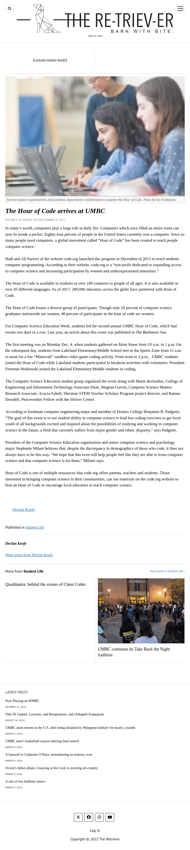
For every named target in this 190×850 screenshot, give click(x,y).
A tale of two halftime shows (25, 781)
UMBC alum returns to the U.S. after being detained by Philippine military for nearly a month (70, 728)
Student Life (34, 527)
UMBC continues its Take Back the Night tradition (134, 652)
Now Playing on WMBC (22, 701)
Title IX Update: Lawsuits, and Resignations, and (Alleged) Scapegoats (54, 714)
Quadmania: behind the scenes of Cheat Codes (45, 584)
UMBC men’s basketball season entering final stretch (42, 741)
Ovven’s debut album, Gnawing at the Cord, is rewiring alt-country (51, 768)
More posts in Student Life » (167, 571)
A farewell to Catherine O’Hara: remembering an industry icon (48, 754)
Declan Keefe (23, 509)
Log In (95, 830)
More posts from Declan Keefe (29, 555)
